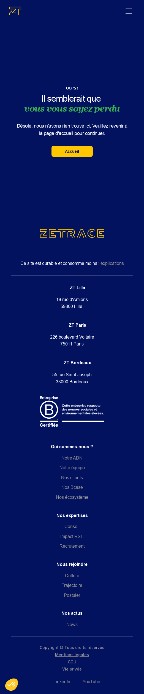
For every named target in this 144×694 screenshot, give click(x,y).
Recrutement (72, 545)
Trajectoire (72, 585)
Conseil (72, 526)
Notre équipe (72, 467)
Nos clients (72, 477)
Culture (72, 575)
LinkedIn (61, 681)
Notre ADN (72, 457)
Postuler (72, 595)
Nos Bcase (72, 487)
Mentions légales (72, 654)
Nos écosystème (72, 497)
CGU (72, 661)
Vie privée (72, 669)
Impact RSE (72, 536)
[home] (66, 11)
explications (112, 263)
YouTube (91, 681)
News (72, 624)
